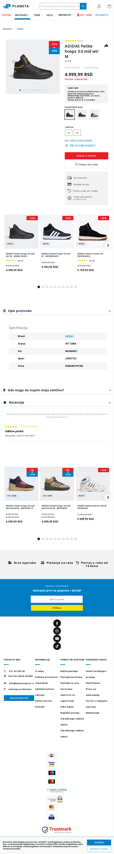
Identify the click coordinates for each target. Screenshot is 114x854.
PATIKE (6, 15)
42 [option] (68, 132)
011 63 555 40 (17, 671)
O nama (39, 671)
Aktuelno (8, 29)
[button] (99, 6)
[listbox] (86, 133)
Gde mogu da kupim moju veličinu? (35, 390)
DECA (50, 15)
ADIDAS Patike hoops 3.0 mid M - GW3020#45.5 (56, 255)
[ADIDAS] (106, 46)
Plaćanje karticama (71, 677)
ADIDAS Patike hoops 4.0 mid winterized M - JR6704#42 (56, 507)
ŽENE (37, 15)
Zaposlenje (41, 682)
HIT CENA (84, 15)
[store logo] (16, 6)
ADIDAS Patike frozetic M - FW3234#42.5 (90, 255)
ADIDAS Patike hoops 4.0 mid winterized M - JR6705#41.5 (20, 507)
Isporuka (91, 706)
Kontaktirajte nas (19, 698)
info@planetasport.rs (21, 683)
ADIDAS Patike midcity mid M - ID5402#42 (92, 507)
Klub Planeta (93, 682)
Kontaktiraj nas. (80, 199)
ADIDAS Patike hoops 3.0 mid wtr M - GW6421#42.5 (20, 255)
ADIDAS (69, 336)
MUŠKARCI (21, 15)
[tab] (57, 311)
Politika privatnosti (46, 677)
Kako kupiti (67, 706)
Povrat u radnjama (96, 700)
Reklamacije (92, 712)
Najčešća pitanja (69, 712)
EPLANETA (102, 15)
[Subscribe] (57, 608)
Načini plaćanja (69, 671)
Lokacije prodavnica (20, 689)
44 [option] (77, 132)
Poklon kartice (43, 700)
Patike (20, 29)
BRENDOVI (65, 15)
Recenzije (16, 402)
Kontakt (40, 706)
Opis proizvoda (19, 310)
